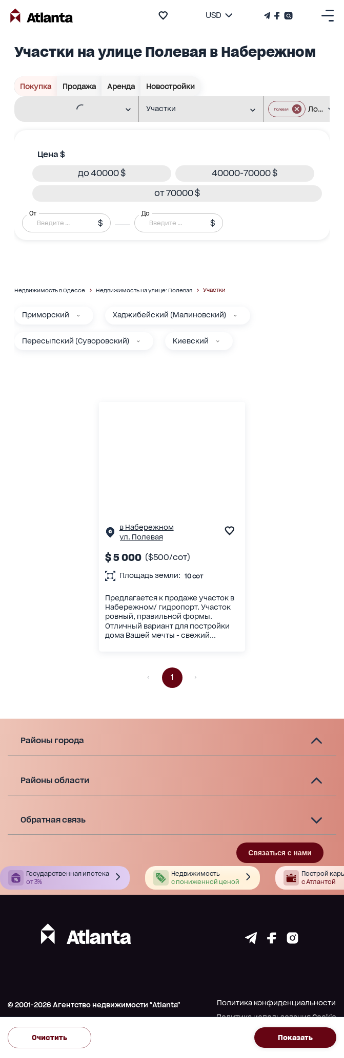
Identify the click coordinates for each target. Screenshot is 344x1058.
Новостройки (170, 86)
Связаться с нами (279, 853)
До (145, 213)
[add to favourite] (163, 15)
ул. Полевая (141, 537)
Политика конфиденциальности (276, 1003)
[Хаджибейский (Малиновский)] (235, 316)
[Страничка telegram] (251, 941)
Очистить (49, 1037)
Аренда (121, 86)
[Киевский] (218, 341)
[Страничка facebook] (271, 941)
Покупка (35, 86)
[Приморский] (78, 316)
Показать (295, 1037)
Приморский (45, 315)
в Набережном (146, 527)
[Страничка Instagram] (287, 15)
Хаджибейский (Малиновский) (169, 315)
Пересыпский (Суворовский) (75, 341)
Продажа (79, 86)
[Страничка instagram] (292, 941)
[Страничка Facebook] (277, 15)
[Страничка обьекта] (110, 534)
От (32, 213)
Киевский (191, 341)
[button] (101, 173)
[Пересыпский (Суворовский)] (138, 341)
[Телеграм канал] (268, 15)
